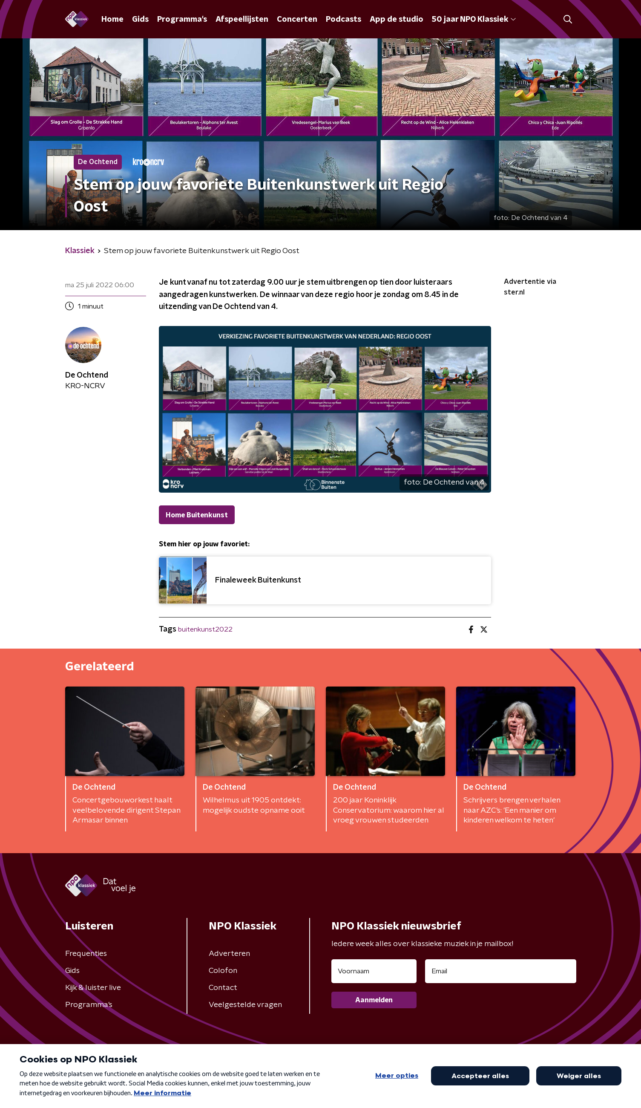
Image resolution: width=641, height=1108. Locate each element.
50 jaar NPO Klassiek (474, 19)
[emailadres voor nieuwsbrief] (500, 971)
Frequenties (86, 954)
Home (112, 19)
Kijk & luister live (93, 988)
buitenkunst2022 (205, 629)
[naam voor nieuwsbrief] (374, 971)
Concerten (297, 19)
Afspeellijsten (242, 19)
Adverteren (229, 954)
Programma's (182, 19)
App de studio (396, 19)
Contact (223, 988)
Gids (140, 19)
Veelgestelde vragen (245, 1005)
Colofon (223, 971)
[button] (568, 19)
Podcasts (343, 19)
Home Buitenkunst (197, 515)
